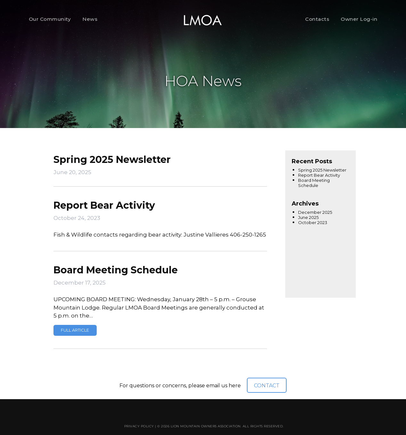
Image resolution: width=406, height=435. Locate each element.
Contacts (317, 19)
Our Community (50, 19)
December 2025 (315, 212)
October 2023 (312, 222)
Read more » (75, 330)
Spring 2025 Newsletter (112, 159)
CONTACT (267, 386)
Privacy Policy (139, 426)
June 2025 (308, 217)
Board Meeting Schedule (115, 270)
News (89, 19)
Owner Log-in (359, 19)
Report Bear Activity (104, 205)
